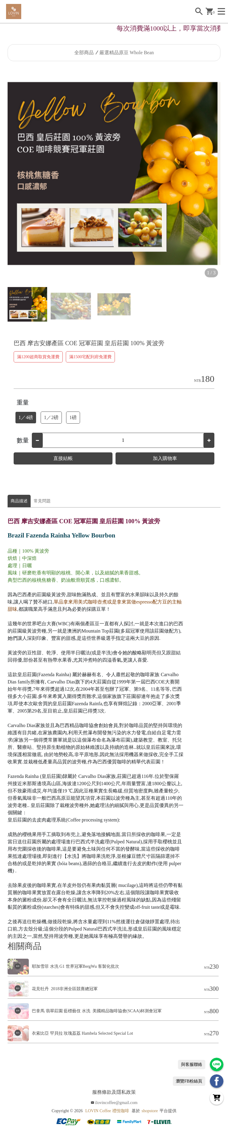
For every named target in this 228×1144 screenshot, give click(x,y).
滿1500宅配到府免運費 (90, 357)
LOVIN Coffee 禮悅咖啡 (107, 1111)
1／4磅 (25, 417)
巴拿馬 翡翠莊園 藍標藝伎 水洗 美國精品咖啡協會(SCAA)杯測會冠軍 (97, 1011)
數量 (23, 440)
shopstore (150, 1111)
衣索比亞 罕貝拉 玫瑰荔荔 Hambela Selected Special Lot (82, 1033)
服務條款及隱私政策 (114, 1092)
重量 (23, 402)
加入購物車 (165, 458)
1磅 (73, 417)
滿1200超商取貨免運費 (38, 357)
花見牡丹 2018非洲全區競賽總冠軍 (65, 989)
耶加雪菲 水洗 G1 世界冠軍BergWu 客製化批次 (75, 966)
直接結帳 (63, 458)
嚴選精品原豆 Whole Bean (126, 52)
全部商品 (84, 52)
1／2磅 (51, 417)
